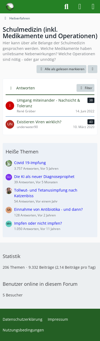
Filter (85, 88)
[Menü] (93, 6)
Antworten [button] (25, 87)
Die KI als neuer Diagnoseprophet (44, 176)
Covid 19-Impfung (30, 162)
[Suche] (66, 6)
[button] (92, 69)
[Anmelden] (79, 6)
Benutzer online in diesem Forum (40, 284)
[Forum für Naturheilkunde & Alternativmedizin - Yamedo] (10, 6)
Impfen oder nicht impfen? (38, 223)
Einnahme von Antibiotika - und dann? (48, 209)
